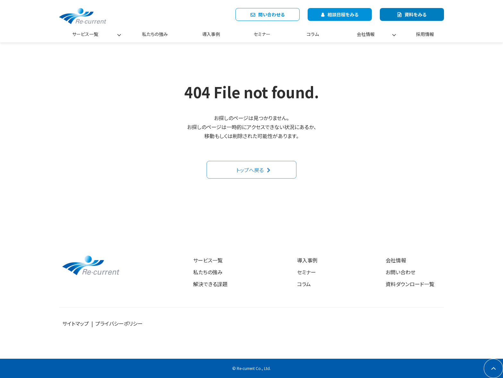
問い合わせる (271, 14)
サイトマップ (75, 323)
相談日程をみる (343, 14)
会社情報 (366, 34)
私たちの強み (155, 34)
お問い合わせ (400, 272)
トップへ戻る (250, 170)
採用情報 (425, 34)
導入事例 (211, 34)
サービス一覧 (85, 34)
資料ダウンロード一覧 (410, 284)
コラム (313, 34)
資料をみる (415, 14)
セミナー (262, 34)
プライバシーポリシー (119, 323)
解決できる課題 (210, 284)
